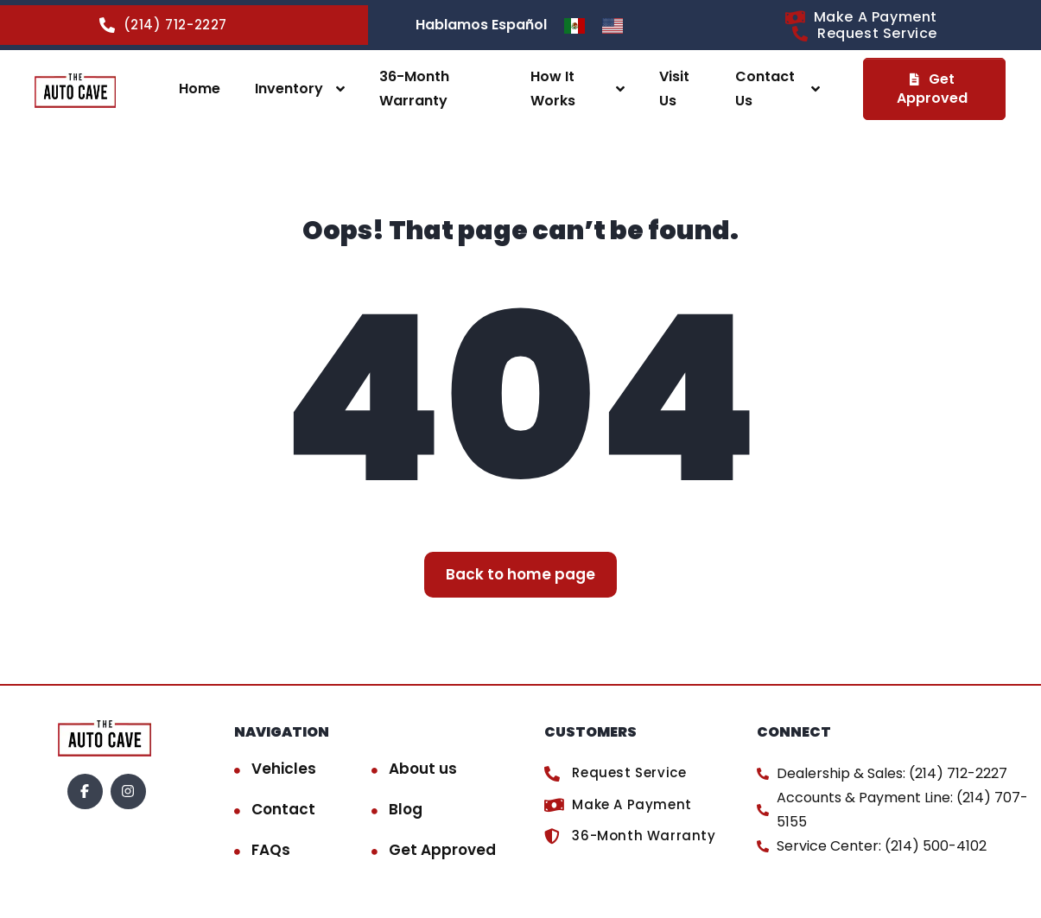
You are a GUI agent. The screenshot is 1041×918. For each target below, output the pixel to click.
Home (199, 88)
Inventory (289, 88)
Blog (405, 809)
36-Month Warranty (414, 88)
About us (423, 768)
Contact (283, 809)
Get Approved (442, 849)
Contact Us (765, 88)
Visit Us (674, 88)
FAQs (270, 849)
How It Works (552, 88)
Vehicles (283, 768)
